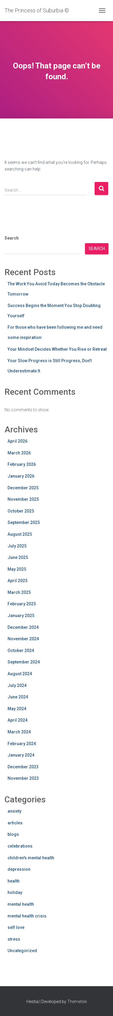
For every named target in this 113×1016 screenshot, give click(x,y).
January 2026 (21, 476)
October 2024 (21, 650)
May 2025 (17, 569)
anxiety (14, 811)
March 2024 (19, 731)
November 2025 (23, 499)
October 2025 (21, 511)
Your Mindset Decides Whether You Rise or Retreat (57, 349)
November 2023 (23, 778)
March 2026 (19, 452)
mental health (21, 904)
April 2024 (17, 720)
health (14, 881)
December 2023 (23, 766)
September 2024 (24, 662)
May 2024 (17, 708)
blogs (13, 834)
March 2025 (19, 592)
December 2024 (23, 627)
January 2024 (21, 755)
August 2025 (20, 534)
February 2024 (22, 743)
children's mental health (31, 857)
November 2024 (23, 638)
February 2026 (22, 464)
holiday (15, 892)
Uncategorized (22, 950)
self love (16, 927)
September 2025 (24, 522)
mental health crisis (27, 916)
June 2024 (18, 697)
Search (12, 238)
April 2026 (17, 441)
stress (14, 939)
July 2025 (17, 546)
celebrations (20, 846)
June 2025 (18, 557)
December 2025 (23, 487)
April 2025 (17, 580)
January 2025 (21, 615)
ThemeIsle (77, 1001)
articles (15, 822)
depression (19, 869)
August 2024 (20, 673)
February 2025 (22, 603)
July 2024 (17, 685)
